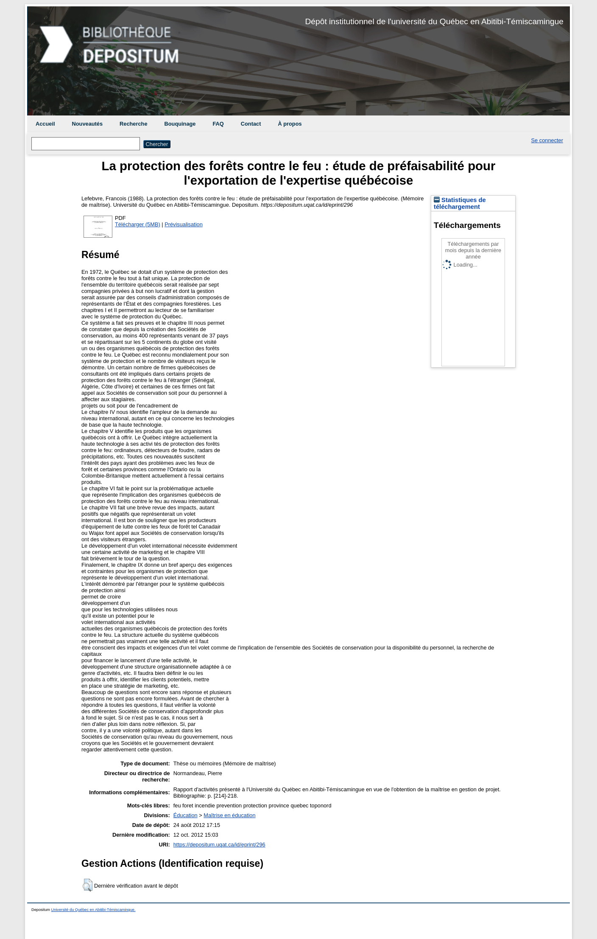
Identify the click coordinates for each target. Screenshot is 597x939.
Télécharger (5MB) (137, 224)
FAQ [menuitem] (217, 124)
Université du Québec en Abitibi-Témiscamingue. (93, 910)
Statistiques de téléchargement (460, 203)
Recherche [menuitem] (133, 124)
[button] (87, 885)
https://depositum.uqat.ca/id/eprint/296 (219, 844)
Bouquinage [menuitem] (180, 124)
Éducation (185, 815)
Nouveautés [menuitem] (87, 124)
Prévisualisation (184, 224)
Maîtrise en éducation (229, 815)
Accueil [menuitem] (45, 124)
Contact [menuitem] (251, 124)
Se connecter (547, 140)
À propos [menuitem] (289, 124)
